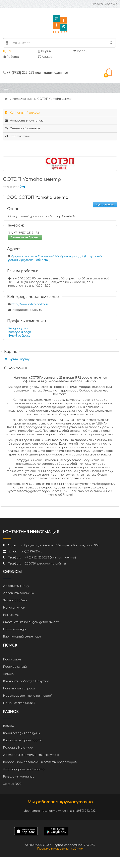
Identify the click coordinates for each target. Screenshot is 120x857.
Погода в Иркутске (18, 747)
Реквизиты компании (18, 776)
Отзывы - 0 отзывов (22, 128)
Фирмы (44, 51)
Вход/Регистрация (104, 4)
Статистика (17, 136)
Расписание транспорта (22, 740)
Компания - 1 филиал (22, 112)
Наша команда (14, 629)
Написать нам (14, 607)
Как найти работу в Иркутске (26, 681)
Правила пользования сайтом (60, 848)
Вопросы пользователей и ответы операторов (40, 762)
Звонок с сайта (15, 600)
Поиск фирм (12, 659)
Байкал (8, 725)
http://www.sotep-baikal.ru (30, 304)
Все (7, 51)
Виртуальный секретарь (22, 636)
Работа (11, 56)
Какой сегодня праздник (21, 733)
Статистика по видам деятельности (32, 622)
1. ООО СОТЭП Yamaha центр (35, 197)
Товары (80, 51)
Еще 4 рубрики (19, 335)
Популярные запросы (19, 688)
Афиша (45, 56)
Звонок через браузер (25, 237)
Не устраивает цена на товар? (27, 695)
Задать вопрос (104, 204)
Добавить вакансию (18, 593)
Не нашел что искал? (19, 703)
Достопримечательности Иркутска (31, 754)
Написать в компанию (24, 120)
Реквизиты (11, 614)
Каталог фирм (23, 98)
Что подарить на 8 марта (24, 769)
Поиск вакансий (15, 666)
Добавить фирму (16, 585)
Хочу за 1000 (12, 783)
